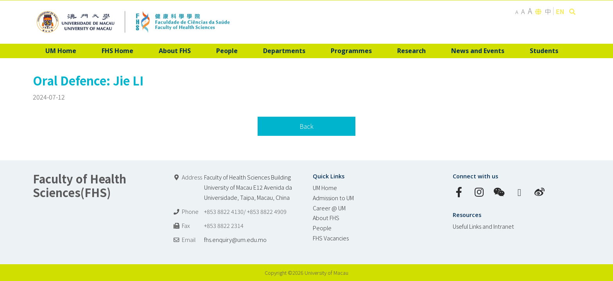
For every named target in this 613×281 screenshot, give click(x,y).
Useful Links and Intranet (483, 226)
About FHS (326, 217)
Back (306, 126)
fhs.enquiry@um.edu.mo (235, 239)
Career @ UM (329, 208)
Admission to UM (333, 198)
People (322, 228)
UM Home (325, 187)
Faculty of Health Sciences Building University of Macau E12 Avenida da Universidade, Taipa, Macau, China (248, 187)
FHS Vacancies (331, 238)
